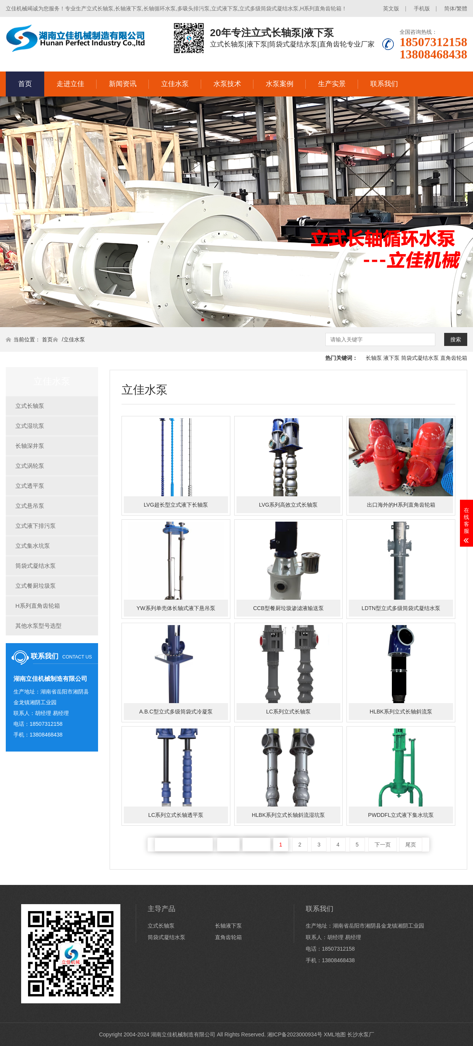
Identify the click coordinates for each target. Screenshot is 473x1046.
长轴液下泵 (228, 926)
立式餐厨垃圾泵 (35, 585)
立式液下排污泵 (35, 525)
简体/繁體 (455, 8)
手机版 (422, 8)
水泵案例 (279, 84)
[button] (202, 319)
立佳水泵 (175, 84)
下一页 (383, 844)
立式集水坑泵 (32, 545)
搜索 (455, 339)
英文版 (391, 8)
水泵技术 (227, 84)
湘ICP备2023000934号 (294, 1034)
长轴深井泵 (29, 445)
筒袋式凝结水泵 (420, 358)
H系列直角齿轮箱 (37, 605)
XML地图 (335, 1034)
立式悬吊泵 (29, 505)
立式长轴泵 (29, 405)
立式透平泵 (29, 485)
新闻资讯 (123, 84)
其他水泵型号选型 (38, 625)
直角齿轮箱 (453, 358)
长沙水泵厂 (360, 1034)
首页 (25, 84)
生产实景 (332, 84)
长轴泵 (374, 358)
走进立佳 (70, 84)
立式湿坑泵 (29, 425)
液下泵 (391, 358)
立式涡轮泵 (29, 465)
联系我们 (384, 84)
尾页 (410, 844)
